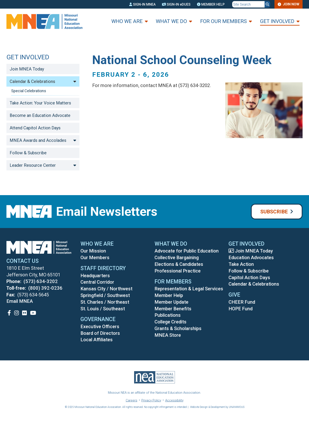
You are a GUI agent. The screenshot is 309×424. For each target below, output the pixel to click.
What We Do (171, 21)
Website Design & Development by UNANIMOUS (217, 407)
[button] (261, 143)
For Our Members (223, 21)
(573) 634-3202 (41, 281)
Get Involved (277, 21)
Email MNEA (19, 301)
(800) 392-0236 (45, 288)
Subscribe (274, 212)
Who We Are (127, 21)
